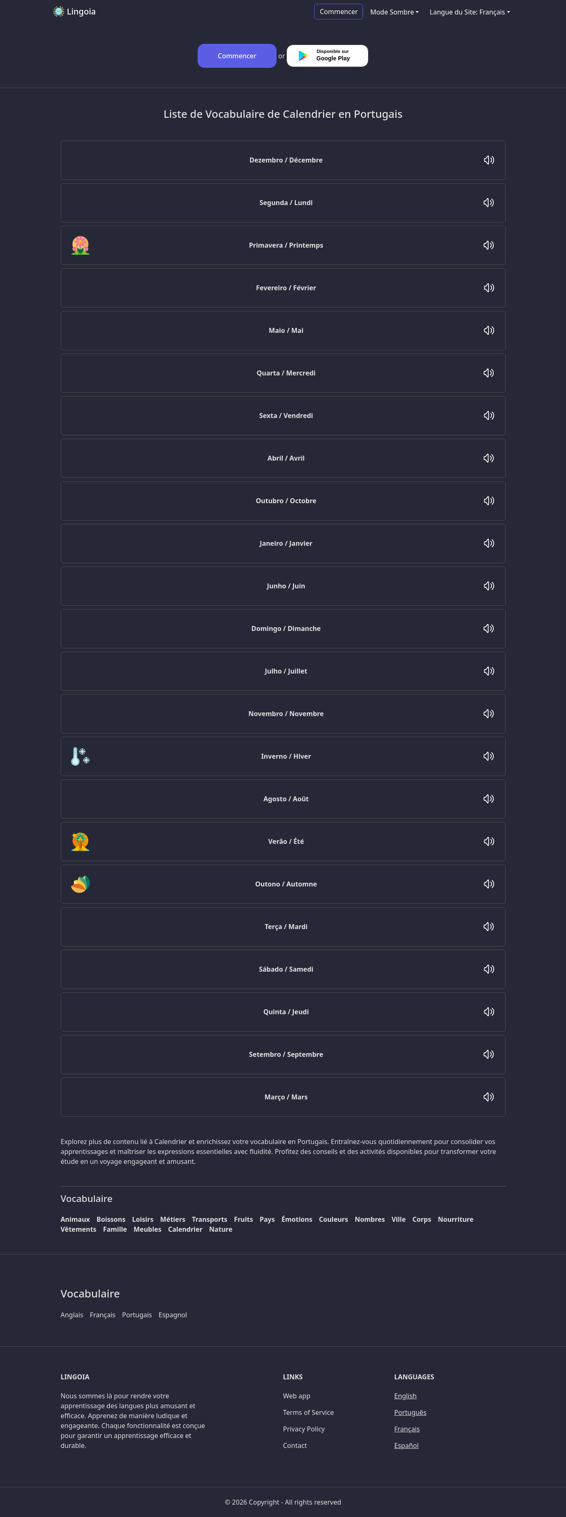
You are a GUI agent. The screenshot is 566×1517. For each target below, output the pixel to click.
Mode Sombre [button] (392, 12)
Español (406, 1445)
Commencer (339, 11)
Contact (295, 1445)
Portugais (137, 1314)
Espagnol (173, 1314)
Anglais (72, 1314)
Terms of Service (308, 1412)
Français (102, 1314)
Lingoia (74, 11)
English (405, 1395)
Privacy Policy (304, 1428)
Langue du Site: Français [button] (467, 12)
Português (410, 1412)
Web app (296, 1395)
